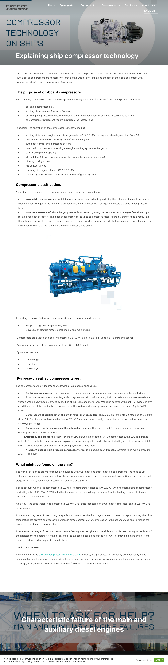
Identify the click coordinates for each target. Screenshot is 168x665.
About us (149, 5)
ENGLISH (151, 10)
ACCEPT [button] (159, 660)
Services (131, 5)
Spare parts (68, 5)
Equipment (89, 5)
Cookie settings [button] (144, 660)
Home (51, 5)
